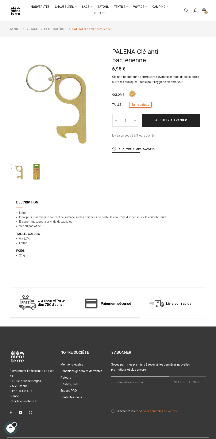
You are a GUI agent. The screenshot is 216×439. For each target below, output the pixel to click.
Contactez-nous (71, 397)
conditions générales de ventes (156, 411)
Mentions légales (72, 364)
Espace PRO (69, 390)
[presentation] (146, 400)
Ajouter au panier (171, 120)
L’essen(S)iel (69, 384)
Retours (66, 377)
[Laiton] (132, 95)
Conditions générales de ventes (81, 371)
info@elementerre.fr (24, 401)
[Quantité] (125, 120)
